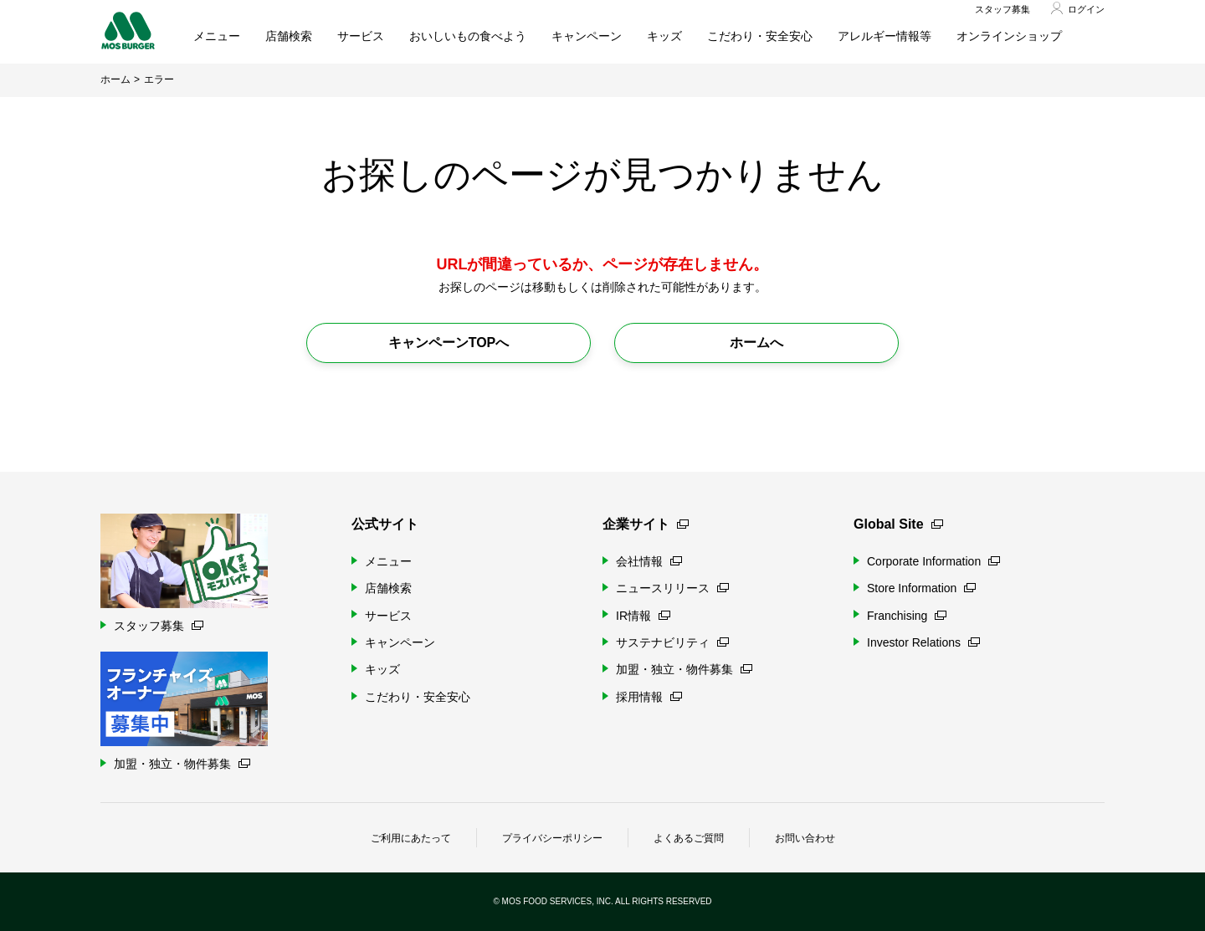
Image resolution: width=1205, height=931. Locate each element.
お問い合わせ (805, 838)
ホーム (115, 79)
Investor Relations (923, 642)
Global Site (898, 524)
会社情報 (649, 561)
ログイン (1086, 9)
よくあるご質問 (689, 838)
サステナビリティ (672, 642)
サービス (360, 36)
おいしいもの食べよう (467, 36)
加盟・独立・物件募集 (684, 669)
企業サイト (645, 524)
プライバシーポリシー (552, 838)
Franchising (906, 615)
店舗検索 (288, 36)
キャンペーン (586, 36)
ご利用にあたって (411, 838)
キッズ (664, 36)
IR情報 (643, 615)
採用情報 (649, 696)
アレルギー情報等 (884, 36)
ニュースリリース (672, 588)
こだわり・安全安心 (760, 36)
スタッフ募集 (1002, 9)
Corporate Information (933, 561)
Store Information (921, 588)
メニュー (216, 36)
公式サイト (384, 524)
